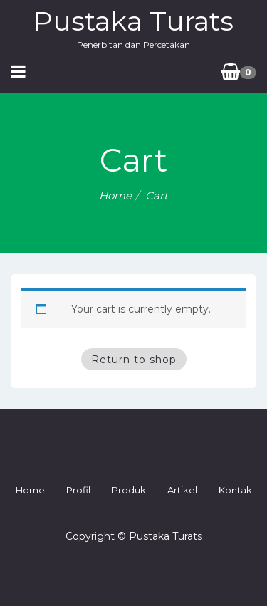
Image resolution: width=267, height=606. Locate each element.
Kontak (235, 490)
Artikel (182, 490)
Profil (78, 490)
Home (115, 195)
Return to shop (134, 359)
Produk (129, 490)
